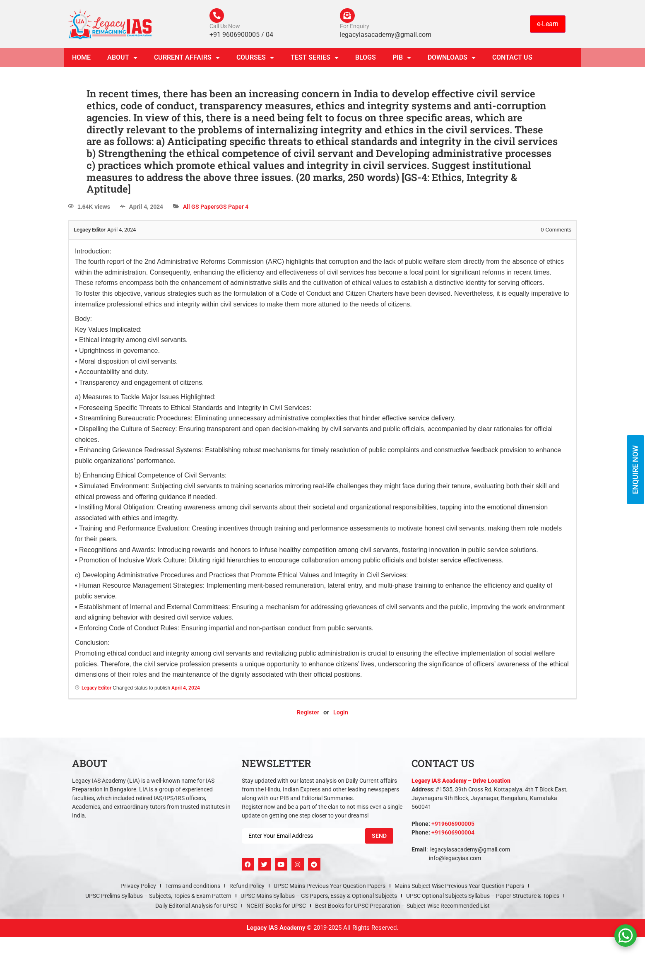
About (122, 59)
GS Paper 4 (233, 208)
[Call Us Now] (217, 16)
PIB (401, 59)
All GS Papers (201, 208)
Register (308, 714)
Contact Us (512, 59)
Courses (255, 59)
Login (340, 714)
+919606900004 (452, 834)
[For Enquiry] (348, 16)
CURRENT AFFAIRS (187, 59)
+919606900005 (452, 825)
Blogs (365, 59)
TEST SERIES (315, 59)
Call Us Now (224, 28)
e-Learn (547, 25)
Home (81, 59)
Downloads (452, 59)
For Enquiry (354, 28)
